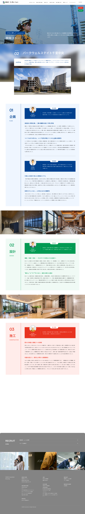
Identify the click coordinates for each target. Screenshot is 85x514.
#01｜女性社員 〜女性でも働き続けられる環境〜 (50, 493)
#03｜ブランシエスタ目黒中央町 (27, 493)
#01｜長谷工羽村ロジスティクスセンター (28, 490)
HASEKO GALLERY (24, 487)
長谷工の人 (46, 2)
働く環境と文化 (58, 2)
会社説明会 (65, 485)
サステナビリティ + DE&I (46, 490)
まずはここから (32, 2)
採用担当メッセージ (25, 478)
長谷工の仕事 (52, 2)
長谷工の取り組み (39, 2)
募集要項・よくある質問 (24, 440)
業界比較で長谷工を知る (25, 480)
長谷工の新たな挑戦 (25, 494)
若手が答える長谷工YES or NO (26, 481)
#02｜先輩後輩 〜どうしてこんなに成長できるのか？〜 (50, 495)
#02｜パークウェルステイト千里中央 (27, 491)
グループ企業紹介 (23, 443)
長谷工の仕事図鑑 (45, 478)
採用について (65, 2)
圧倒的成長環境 (45, 487)
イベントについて (72, 2)
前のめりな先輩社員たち (25, 500)
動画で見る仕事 (45, 480)
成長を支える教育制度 (46, 485)
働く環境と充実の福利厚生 (47, 488)
